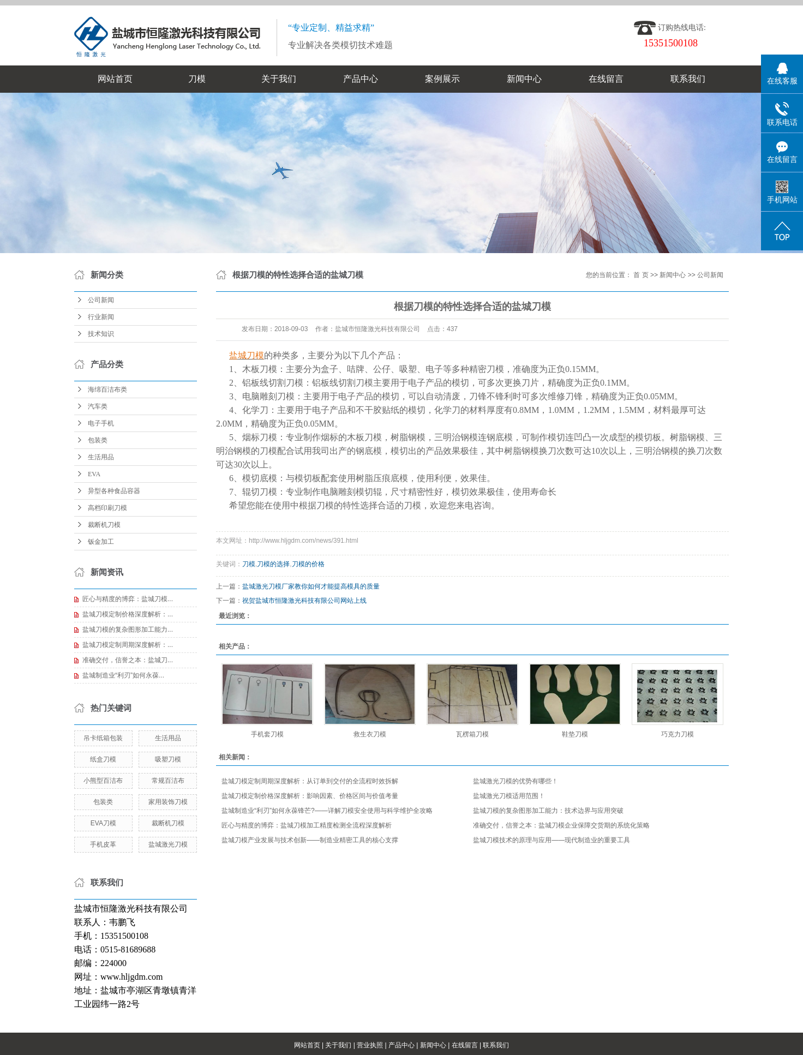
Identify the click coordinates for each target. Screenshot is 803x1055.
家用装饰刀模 (168, 802)
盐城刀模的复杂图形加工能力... (127, 629)
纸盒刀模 (103, 759)
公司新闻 (101, 300)
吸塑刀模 (168, 759)
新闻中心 (524, 78)
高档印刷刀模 (107, 508)
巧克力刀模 (677, 734)
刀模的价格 (308, 564)
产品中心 (360, 78)
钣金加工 (101, 542)
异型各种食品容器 (114, 491)
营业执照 (370, 1045)
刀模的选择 (273, 564)
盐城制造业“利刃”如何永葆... (123, 675)
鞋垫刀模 (575, 734)
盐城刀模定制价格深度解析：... (127, 614)
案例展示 (442, 78)
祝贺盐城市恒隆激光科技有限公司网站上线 (304, 600)
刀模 (197, 78)
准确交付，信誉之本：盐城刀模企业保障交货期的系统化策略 (561, 825)
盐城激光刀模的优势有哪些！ (515, 781)
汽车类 (97, 406)
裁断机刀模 (104, 525)
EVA (94, 474)
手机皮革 (103, 844)
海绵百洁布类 (107, 389)
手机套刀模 (267, 734)
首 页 (640, 275)
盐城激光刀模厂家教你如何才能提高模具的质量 (311, 586)
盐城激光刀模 (168, 844)
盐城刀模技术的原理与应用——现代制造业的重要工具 (551, 840)
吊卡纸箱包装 (103, 738)
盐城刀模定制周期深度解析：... (127, 645)
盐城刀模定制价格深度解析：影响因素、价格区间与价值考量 (309, 796)
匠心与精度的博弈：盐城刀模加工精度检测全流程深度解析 (306, 825)
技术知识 (101, 334)
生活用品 (101, 457)
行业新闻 (101, 317)
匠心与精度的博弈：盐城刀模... (127, 599)
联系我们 (687, 78)
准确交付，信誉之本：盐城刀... (127, 660)
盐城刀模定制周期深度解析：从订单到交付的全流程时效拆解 (309, 781)
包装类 (97, 440)
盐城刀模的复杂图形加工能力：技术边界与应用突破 (548, 810)
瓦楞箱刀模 (472, 734)
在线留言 (606, 78)
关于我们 (278, 78)
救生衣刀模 (369, 734)
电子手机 (101, 423)
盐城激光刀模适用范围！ (509, 796)
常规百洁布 (168, 780)
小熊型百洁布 (103, 780)
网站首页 (115, 78)
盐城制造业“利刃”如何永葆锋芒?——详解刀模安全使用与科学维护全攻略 (327, 810)
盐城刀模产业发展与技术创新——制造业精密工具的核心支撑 (309, 840)
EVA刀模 (103, 823)
